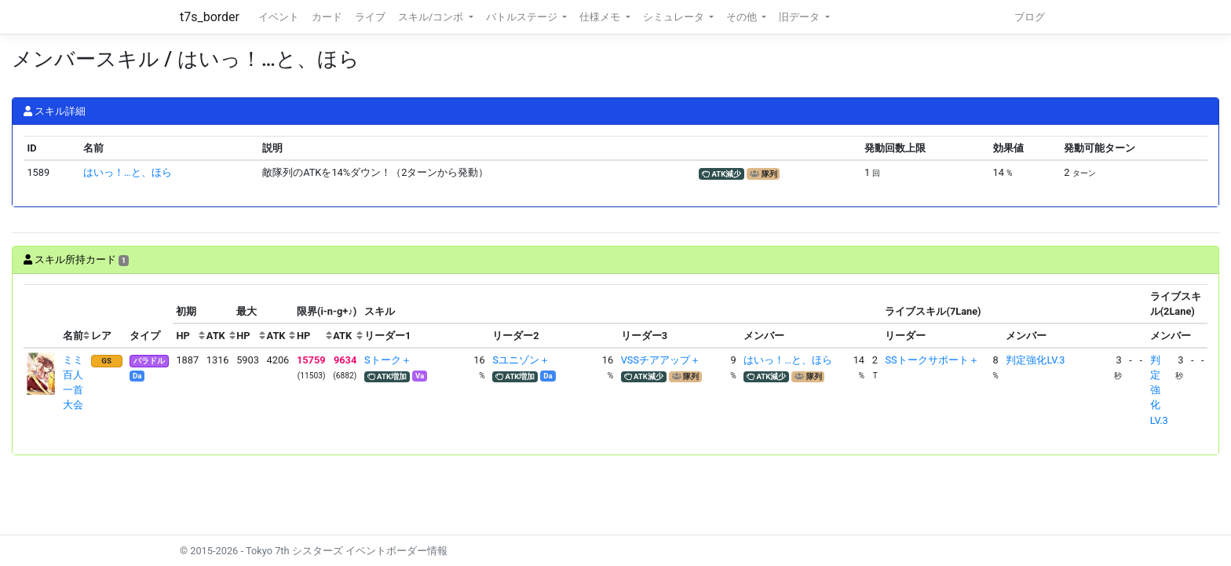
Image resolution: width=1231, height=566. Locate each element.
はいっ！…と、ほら (127, 172)
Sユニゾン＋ (521, 360)
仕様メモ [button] (601, 17)
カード (327, 17)
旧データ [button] (800, 17)
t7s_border (209, 16)
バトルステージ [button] (523, 17)
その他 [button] (742, 17)
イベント (278, 17)
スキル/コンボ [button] (432, 17)
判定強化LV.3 (1035, 360)
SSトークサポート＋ (931, 360)
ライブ (370, 17)
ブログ (1029, 17)
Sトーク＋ (387, 360)
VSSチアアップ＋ (660, 360)
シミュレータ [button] (675, 17)
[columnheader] (42, 316)
